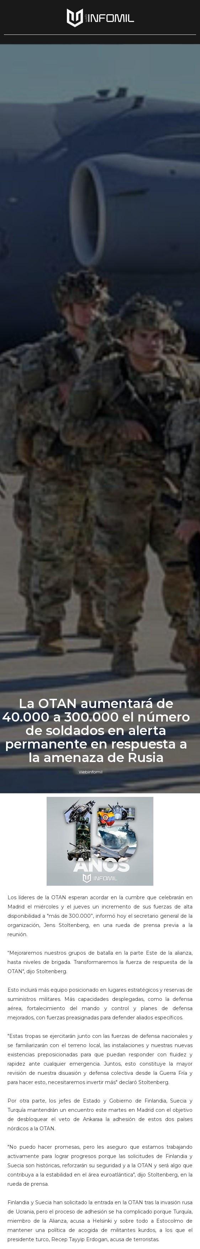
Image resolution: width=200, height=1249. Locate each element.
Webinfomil (90, 771)
